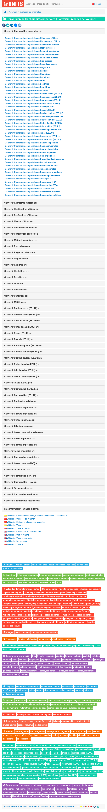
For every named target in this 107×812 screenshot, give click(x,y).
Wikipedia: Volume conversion (20, 538)
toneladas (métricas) (77, 789)
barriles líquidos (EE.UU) (14, 760)
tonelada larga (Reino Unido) (41, 792)
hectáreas (43, 582)
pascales (58, 700)
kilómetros (21, 686)
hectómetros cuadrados (50, 575)
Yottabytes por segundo (60, 603)
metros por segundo (42, 714)
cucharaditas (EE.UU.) (92, 764)
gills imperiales (84, 767)
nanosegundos (22, 731)
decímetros (67, 686)
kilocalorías (37, 632)
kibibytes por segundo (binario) (46, 615)
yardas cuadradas (96, 578)
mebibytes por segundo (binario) (78, 615)
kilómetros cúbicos (25, 745)
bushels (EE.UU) (91, 756)
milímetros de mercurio (39, 704)
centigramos (8, 789)
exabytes (77, 659)
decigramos (87, 785)
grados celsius (26, 721)
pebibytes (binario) (48, 671)
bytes (14, 659)
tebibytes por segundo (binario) (48, 618)
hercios (21, 639)
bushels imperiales (54, 771)
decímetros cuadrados (13, 578)
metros (57, 686)
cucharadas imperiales (92, 771)
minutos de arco (39, 565)
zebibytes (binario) (86, 671)
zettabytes (88, 659)
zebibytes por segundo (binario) (48, 622)
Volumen (13, 12)
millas (32, 690)
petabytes (66, 659)
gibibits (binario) (45, 663)
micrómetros (9, 690)
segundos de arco (57, 565)
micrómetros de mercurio (14, 704)
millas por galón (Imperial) (69, 645)
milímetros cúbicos (52, 749)
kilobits (40, 656)
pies (46, 690)
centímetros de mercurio (62, 704)
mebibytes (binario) (82, 667)
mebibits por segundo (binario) (17, 607)
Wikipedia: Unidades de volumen (21, 519)
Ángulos (8, 565)
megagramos (26, 785)
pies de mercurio (10, 708)
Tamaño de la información (16, 656)
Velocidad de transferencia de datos (21, 589)
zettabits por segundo (13, 596)
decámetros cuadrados (74, 575)
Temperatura (10, 721)
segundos (65, 731)
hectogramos (52, 785)
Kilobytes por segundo (76, 596)
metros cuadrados (94, 575)
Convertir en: (23, 31)
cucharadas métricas (28, 778)
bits (34, 656)
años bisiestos (34, 735)
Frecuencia (9, 639)
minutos (75, 731)
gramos (76, 785)
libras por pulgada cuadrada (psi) (79, 700)
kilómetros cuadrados (27, 575)
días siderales (9, 739)
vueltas (19, 565)
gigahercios (57, 639)
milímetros (92, 686)
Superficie (9, 575)
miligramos (21, 789)
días (89, 731)
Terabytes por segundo (60, 600)
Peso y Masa (10, 785)
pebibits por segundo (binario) (17, 611)
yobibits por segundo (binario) (17, 615)
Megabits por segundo (90, 589)
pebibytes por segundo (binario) (79, 618)
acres (59, 582)
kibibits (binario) (10, 663)
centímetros (80, 686)
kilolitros (7, 753)
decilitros (45, 753)
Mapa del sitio (43, 4)
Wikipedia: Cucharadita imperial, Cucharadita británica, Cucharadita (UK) (38, 516)
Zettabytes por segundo (36, 603)
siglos (55, 735)
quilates (94, 792)
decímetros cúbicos (12, 749)
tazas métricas (9, 778)
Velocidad (9, 714)
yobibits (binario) (45, 667)
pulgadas (54, 690)
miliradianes (82, 565)
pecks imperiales (36, 771)
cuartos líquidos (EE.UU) (62, 760)
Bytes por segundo (55, 596)
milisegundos (53, 731)
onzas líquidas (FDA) (36, 775)
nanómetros (21, 690)
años (24, 735)
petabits (78, 656)
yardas (39, 690)
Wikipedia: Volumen (15, 525)
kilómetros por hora (62, 714)
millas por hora (24, 714)
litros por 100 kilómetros (14, 649)
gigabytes (45, 659)
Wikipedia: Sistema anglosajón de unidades (25, 522)
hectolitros (17, 753)
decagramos (65, 785)
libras (67, 792)
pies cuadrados (10, 582)
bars (50, 700)
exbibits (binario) (10, 667)
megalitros (99, 749)
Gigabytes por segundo (37, 600)
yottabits (7, 659)
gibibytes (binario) (11, 671)
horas (83, 731)
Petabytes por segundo (84, 600)
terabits (68, 656)
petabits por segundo (55, 592)
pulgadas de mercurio (86, 704)
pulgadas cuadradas (28, 582)
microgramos (34, 789)
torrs (98, 700)
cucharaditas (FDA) (87, 775)
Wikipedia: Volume (15, 544)
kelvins (56, 721)
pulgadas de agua (77, 708)
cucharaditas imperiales (30, 12)
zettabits (96, 656)
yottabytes (99, 659)
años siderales (24, 739)
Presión (8, 700)
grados (27, 565)
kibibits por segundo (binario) (86, 603)
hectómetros (34, 686)
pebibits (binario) (79, 663)
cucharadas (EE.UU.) (70, 764)
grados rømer (41, 725)
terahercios (70, 639)
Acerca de (30, 4)
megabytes (34, 659)
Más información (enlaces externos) (22, 509)
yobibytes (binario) (11, 674)
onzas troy (83, 792)
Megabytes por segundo (14, 600)
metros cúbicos (84, 745)
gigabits (60, 656)
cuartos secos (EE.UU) (35, 756)
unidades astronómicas (14, 694)
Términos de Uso (47, 806)
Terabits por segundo (34, 592)
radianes (71, 565)
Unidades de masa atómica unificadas (30, 796)
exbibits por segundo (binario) (46, 611)
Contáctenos (57, 4)
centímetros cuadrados (36, 578)
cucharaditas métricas (49, 778)
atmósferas (20, 700)
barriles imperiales (11, 767)
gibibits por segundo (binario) (47, 607)
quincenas (7, 735)
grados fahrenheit (43, 721)
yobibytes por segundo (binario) (80, 622)
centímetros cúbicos (32, 749)
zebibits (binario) (28, 667)
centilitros (56, 753)
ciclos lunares (84, 735)
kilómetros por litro (91, 645)
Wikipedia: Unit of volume (18, 535)
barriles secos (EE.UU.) (82, 753)
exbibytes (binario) (67, 671)
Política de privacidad (65, 806)
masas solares (73, 796)
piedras (59, 792)
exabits (86, 656)
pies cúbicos (68, 749)
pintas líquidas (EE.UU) (86, 760)
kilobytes (23, 659)
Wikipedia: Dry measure (17, 541)
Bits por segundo (49, 589)
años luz (88, 690)
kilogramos (39, 785)
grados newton (9, 725)
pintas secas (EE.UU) (57, 756)
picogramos (61, 789)
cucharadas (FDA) (68, 775)
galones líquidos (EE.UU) (38, 760)
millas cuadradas (78, 578)
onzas (74, 792)
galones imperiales (30, 767)
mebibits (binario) (28, 663)
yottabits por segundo (35, 596)
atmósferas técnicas (36, 700)
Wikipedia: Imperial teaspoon (19, 528)
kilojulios (26, 632)
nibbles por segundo (12, 626)
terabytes (56, 659)
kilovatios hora (51, 632)
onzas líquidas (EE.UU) (34, 764)
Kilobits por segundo (68, 589)
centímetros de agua (57, 708)
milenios (64, 735)
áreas (52, 582)
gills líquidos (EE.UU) (12, 764)
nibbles (25, 674)
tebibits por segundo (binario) (76, 607)
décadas (47, 735)
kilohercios (32, 639)
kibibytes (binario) (63, 667)
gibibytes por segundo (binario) (17, 618)
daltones (7, 796)
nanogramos (48, 789)
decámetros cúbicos (66, 745)
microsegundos (37, 731)
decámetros (46, 686)
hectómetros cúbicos (45, 745)
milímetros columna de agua (33, 708)
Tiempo (8, 731)
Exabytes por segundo (13, 603)
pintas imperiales (68, 767)
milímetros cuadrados (58, 578)
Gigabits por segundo (13, 592)
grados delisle (83, 721)
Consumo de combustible (16, 645)
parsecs (79, 690)
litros (37, 753)
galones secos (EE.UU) (13, 756)
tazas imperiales (72, 771)
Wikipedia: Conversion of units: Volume (24, 532)
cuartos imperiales (49, 767)
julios (17, 632)
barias (90, 708)
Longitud (8, 686)
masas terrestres (57, 796)
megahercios (45, 639)
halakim (73, 735)
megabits (50, 656)
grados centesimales (12, 568)
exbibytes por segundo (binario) (17, 622)
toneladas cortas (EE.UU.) (15, 792)
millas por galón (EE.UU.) (43, 645)
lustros (96, 735)
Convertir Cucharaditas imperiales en (31, 38)
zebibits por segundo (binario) (76, 611)
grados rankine (68, 721)
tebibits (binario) (62, 663)
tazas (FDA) (53, 775)
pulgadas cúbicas (84, 749)
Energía (8, 632)
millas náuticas (67, 690)
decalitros (28, 753)
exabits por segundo (76, 592)
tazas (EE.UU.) (53, 764)
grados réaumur (25, 725)
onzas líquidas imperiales (14, 771)
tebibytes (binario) (29, 671)
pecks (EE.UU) (75, 756)
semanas (97, 731)
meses (17, 735)
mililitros (66, 753)
